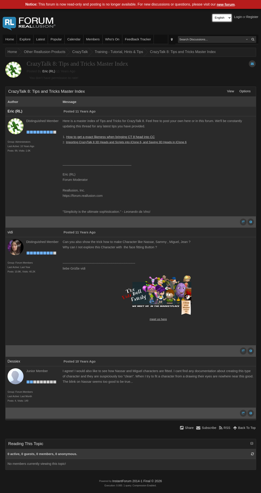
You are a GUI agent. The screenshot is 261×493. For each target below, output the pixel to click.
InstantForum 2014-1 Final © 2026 (137, 481)
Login (238, 17)
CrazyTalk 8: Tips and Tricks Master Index (183, 52)
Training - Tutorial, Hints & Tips (119, 52)
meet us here (158, 319)
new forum (226, 4)
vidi (10, 232)
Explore (25, 39)
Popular (56, 39)
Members (92, 39)
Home (10, 39)
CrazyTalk (80, 52)
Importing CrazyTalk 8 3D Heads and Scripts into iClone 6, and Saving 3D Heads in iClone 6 (126, 142)
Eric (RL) (48, 71)
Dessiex (14, 361)
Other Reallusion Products (44, 52)
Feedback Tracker (138, 39)
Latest (41, 39)
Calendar (74, 39)
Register (252, 17)
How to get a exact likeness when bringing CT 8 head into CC (110, 137)
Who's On (112, 39)
